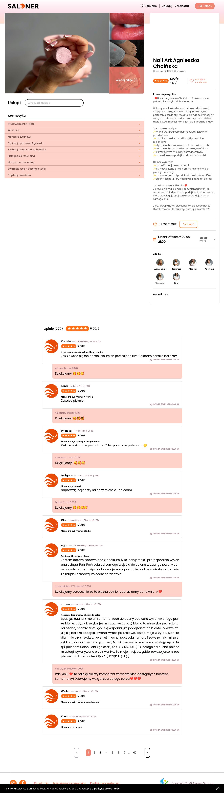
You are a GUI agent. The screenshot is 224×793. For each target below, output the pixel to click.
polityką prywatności (107, 788)
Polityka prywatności (104, 783)
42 (135, 753)
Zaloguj (167, 6)
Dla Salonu (205, 6)
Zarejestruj (182, 6)
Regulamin (41, 783)
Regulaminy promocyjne (69, 783)
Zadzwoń (188, 224)
